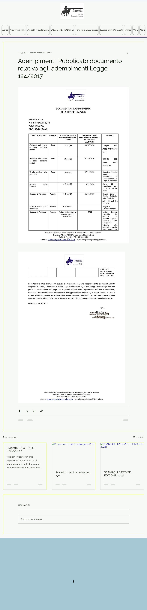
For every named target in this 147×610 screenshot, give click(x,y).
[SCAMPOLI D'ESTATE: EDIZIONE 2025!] (122, 455)
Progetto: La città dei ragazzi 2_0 (73, 474)
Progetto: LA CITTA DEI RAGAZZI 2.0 (21, 449)
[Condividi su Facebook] (19, 411)
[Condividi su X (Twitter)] (26, 411)
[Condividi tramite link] (41, 411)
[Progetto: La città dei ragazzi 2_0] (73, 455)
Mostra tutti (138, 437)
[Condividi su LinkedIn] (34, 411)
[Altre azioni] (127, 52)
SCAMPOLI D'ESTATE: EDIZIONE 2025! (117, 474)
